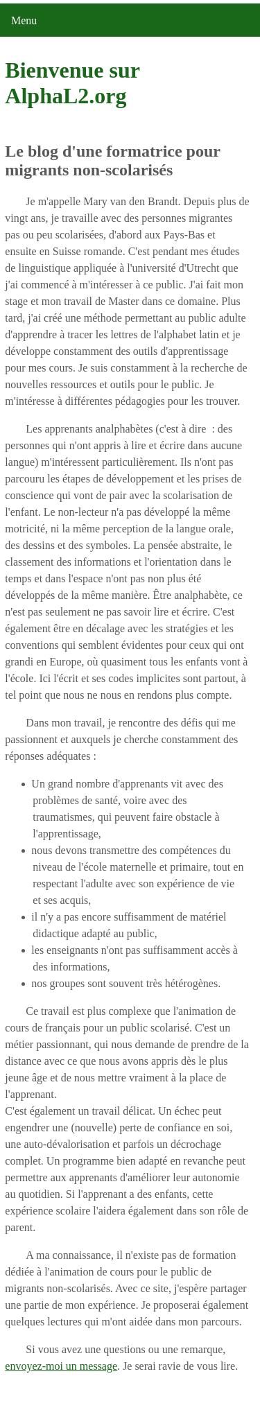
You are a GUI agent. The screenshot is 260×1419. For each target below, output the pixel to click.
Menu (24, 20)
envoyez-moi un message (61, 1366)
